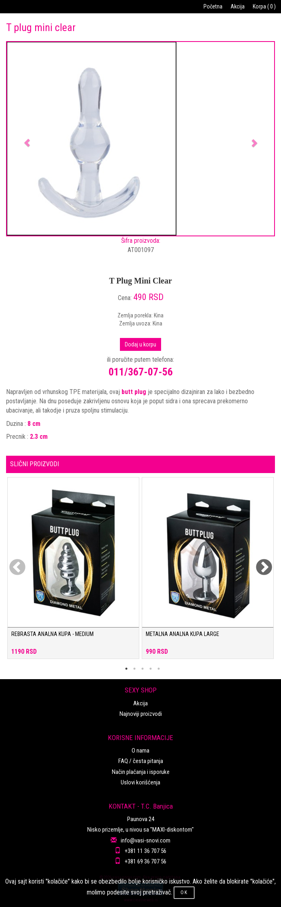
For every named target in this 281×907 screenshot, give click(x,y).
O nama (140, 750)
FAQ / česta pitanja (140, 761)
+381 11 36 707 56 (145, 851)
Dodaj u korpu (140, 344)
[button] (27, 139)
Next (259, 563)
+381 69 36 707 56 (145, 861)
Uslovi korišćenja (140, 782)
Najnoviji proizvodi (141, 713)
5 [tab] (159, 669)
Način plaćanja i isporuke (141, 772)
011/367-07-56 (141, 372)
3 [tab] (142, 669)
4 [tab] (151, 669)
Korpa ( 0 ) (264, 6)
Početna (212, 6)
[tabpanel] (73, 572)
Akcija (238, 6)
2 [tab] (134, 669)
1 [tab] (126, 669)
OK (184, 892)
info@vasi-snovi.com (145, 840)
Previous (12, 563)
